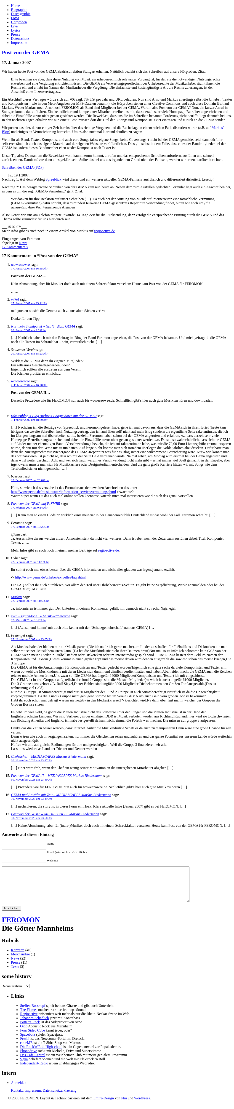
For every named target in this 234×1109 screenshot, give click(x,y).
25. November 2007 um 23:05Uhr (31, 639)
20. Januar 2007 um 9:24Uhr (28, 330)
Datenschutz (20, 38)
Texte (15, 973)
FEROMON (21, 926)
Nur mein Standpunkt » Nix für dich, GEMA (43, 326)
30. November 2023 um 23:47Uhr (31, 760)
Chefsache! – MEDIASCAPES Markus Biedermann (48, 756)
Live (14, 26)
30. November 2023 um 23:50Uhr (31, 818)
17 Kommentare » (15, 247)
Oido (23, 1033)
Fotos (15, 18)
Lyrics (15, 30)
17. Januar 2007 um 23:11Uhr (29, 303)
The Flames (28, 1016)
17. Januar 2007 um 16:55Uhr (29, 268)
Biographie (19, 10)
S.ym (24, 1066)
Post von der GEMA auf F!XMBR (35, 504)
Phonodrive (28, 1058)
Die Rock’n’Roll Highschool (41, 1054)
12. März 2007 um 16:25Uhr (28, 620)
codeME (26, 1049)
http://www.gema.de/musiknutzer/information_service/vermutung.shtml (63, 492)
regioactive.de (104, 231)
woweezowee (20, 265)
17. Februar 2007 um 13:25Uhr (30, 526)
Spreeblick (53, 179)
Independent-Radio (34, 1070)
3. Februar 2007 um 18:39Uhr (29, 419)
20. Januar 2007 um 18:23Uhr (29, 353)
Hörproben (19, 22)
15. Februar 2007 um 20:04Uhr (30, 480)
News (23, 243)
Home (15, 6)
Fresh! (24, 1045)
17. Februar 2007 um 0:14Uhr (29, 507)
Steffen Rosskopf (32, 1012)
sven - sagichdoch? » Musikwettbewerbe (40, 616)
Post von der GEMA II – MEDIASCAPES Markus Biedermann (57, 776)
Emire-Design (103, 1105)
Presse (15, 34)
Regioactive (28, 1021)
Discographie (20, 14)
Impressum (19, 43)
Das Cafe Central (32, 1062)
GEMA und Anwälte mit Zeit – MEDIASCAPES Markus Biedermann (61, 795)
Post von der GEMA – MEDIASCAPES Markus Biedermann (55, 814)
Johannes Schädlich (34, 1025)
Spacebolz (27, 1041)
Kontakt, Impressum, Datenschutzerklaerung (43, 1097)
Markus (16, 597)
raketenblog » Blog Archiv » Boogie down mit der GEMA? (54, 416)
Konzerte (17, 957)
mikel (15, 299)
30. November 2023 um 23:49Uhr (31, 779)
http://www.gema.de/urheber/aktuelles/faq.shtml (50, 577)
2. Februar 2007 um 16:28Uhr (29, 385)
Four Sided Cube (32, 1037)
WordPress (142, 1105)
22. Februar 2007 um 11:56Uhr (30, 600)
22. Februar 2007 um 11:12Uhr (30, 562)
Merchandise (20, 961)
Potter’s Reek (30, 1029)
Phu (124, 1105)
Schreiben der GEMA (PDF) (23, 167)
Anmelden (18, 1089)
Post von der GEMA (25, 52)
